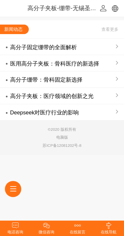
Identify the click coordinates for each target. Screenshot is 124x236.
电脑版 (62, 137)
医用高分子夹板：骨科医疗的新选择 (54, 64)
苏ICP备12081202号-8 (62, 145)
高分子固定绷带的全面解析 (43, 47)
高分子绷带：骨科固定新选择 (46, 80)
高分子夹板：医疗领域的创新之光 (52, 96)
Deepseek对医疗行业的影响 (44, 112)
